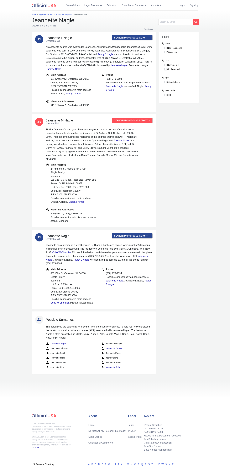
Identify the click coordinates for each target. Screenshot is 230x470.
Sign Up (194, 5)
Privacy (132, 431)
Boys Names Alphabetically (158, 450)
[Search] (175, 22)
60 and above (173, 82)
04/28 (147, 428)
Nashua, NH (172, 65)
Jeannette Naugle (111, 348)
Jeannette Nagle (118, 65)
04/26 (160, 428)
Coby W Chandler (61, 252)
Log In (182, 5)
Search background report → (132, 38)
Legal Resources (93, 5)
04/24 (153, 432)
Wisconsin (172, 52)
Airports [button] (155, 5)
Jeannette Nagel (56, 343)
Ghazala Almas (122, 140)
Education (112, 5)
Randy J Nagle (105, 54)
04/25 (147, 432)
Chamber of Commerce (134, 5)
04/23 (160, 432)
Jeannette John (110, 367)
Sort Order (148, 29)
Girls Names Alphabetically (158, 442)
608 (169, 95)
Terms (131, 425)
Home (91, 425)
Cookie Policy (135, 437)
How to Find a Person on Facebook (162, 435)
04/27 (153, 428)
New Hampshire (174, 48)
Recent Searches (153, 425)
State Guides (73, 5)
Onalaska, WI (173, 69)
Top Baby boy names (155, 439)
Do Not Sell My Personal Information (107, 431)
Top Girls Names (152, 446)
